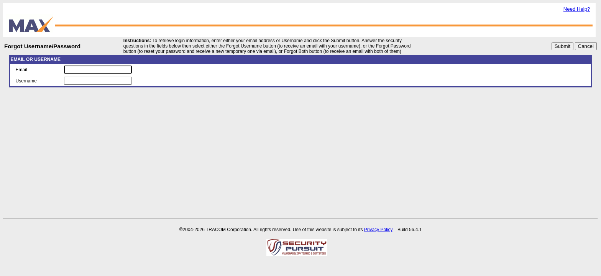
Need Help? (576, 9)
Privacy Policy (378, 229)
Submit (562, 46)
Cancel (586, 46)
